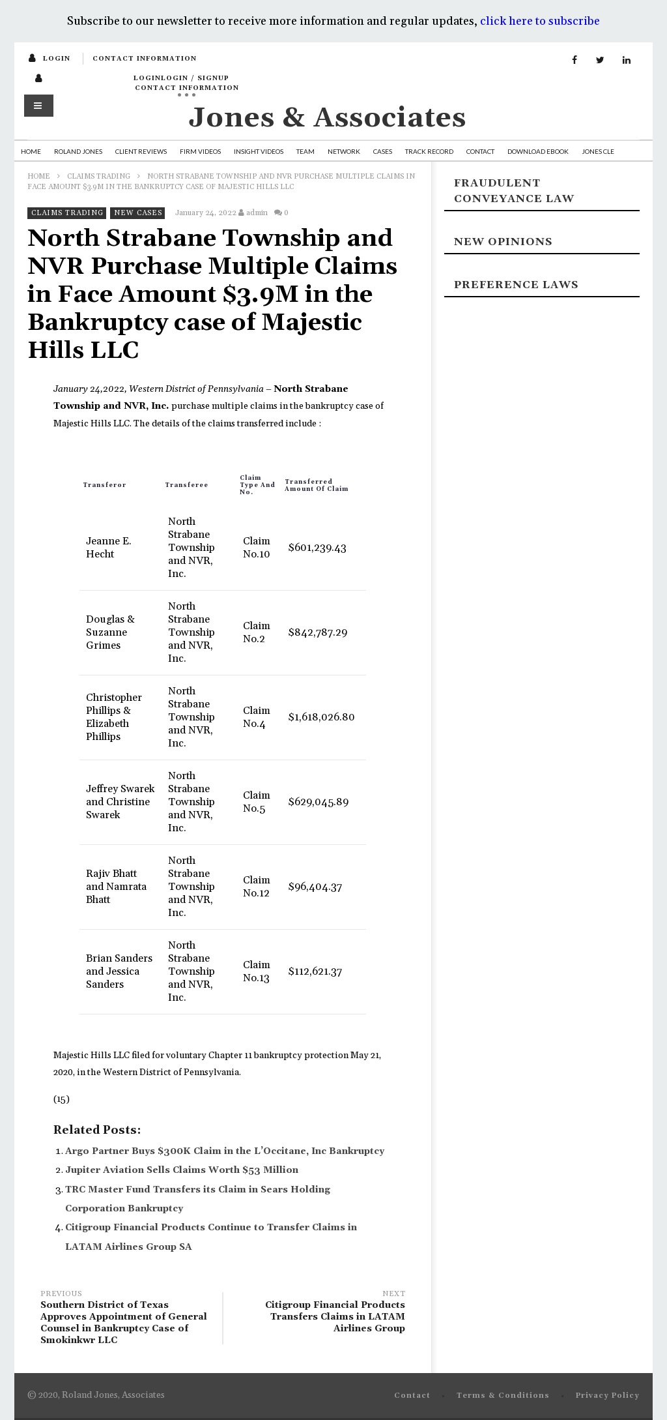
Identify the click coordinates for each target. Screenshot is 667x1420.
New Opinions (503, 241)
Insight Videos (258, 151)
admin (257, 213)
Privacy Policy (608, 1395)
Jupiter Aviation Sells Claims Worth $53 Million (181, 1170)
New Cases (138, 213)
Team (305, 151)
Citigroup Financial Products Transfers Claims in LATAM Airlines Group (320, 1313)
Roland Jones (78, 151)
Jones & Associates (327, 118)
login (56, 59)
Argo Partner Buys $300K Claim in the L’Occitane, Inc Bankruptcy (224, 1151)
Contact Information (144, 59)
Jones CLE (598, 151)
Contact (480, 151)
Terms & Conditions (503, 1395)
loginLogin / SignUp (181, 78)
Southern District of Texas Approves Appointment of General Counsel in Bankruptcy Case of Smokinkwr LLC (125, 1319)
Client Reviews (141, 151)
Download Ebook (538, 151)
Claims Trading (98, 176)
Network (344, 151)
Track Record (429, 151)
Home (31, 151)
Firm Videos (200, 151)
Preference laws (516, 284)
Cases (382, 151)
